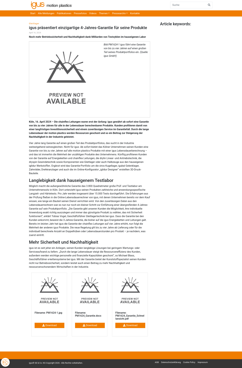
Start (32, 13)
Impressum (203, 362)
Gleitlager (34, 23)
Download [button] (49, 325)
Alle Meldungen (46, 13)
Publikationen (64, 13)
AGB (157, 362)
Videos (92, 13)
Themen (103, 13)
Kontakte (135, 13)
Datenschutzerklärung (171, 362)
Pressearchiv (119, 13)
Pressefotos (80, 13)
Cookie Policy (189, 362)
